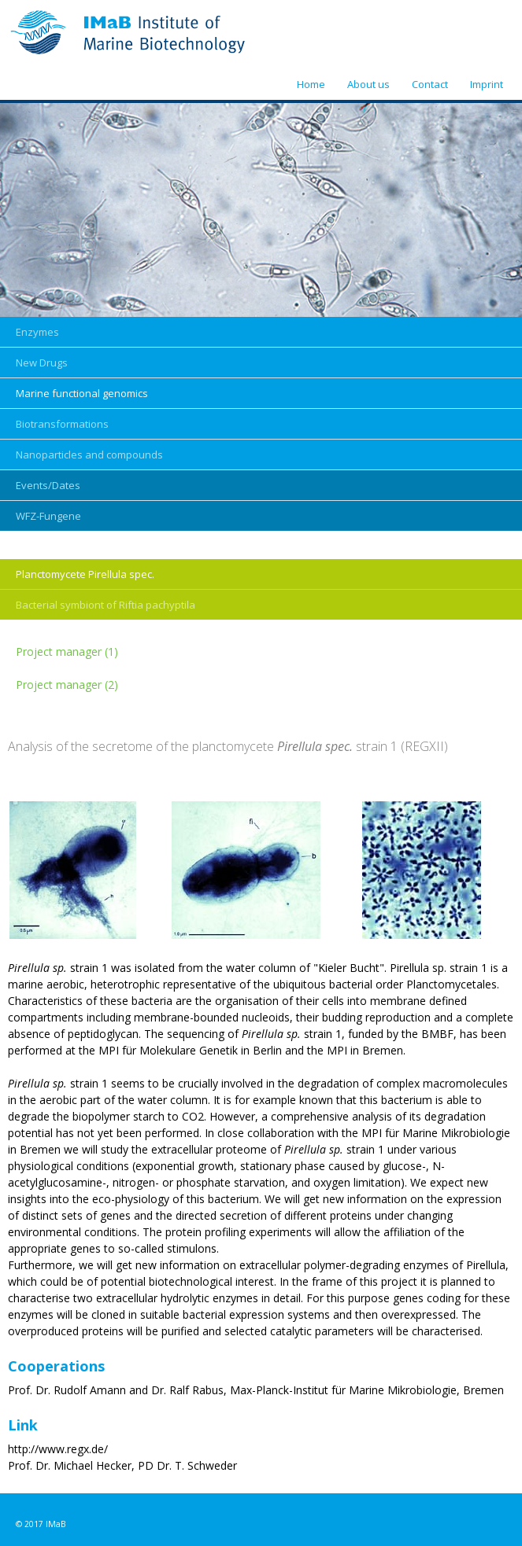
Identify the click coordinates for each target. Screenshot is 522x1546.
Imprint (486, 84)
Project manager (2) (67, 684)
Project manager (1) (67, 651)
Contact (430, 84)
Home (311, 84)
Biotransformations (62, 424)
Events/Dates (48, 485)
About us (368, 84)
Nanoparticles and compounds (89, 454)
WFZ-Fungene (48, 516)
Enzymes (37, 332)
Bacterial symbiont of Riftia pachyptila (105, 605)
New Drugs (42, 362)
